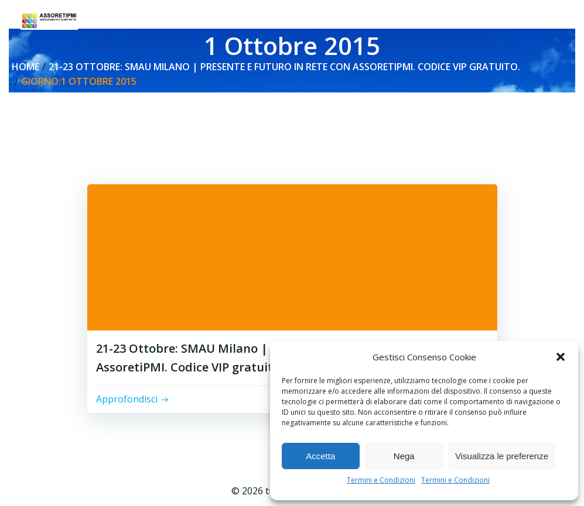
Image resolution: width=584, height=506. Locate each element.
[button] (560, 357)
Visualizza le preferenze (501, 456)
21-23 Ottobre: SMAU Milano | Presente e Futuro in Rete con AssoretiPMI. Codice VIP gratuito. (284, 66)
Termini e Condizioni (381, 480)
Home (25, 66)
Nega (404, 456)
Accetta (320, 456)
